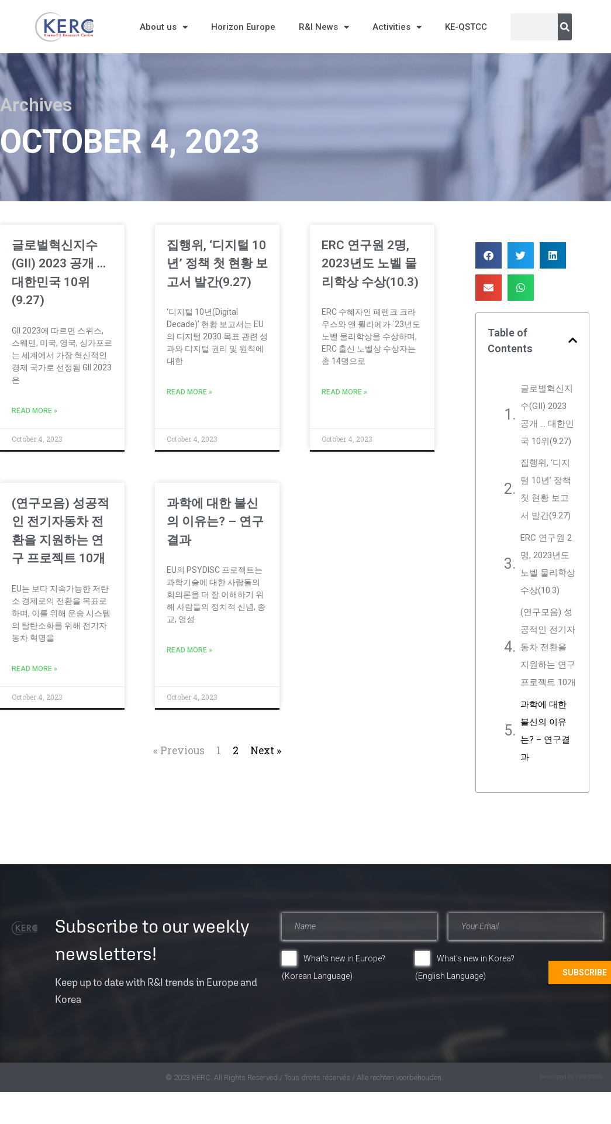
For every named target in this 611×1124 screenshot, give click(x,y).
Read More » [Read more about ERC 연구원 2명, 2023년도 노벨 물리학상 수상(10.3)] (344, 392)
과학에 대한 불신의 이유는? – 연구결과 (215, 521)
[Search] (565, 26)
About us (164, 27)
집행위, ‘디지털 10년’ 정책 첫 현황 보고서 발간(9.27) (217, 263)
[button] (488, 255)
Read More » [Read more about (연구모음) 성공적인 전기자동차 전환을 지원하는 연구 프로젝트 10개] (34, 669)
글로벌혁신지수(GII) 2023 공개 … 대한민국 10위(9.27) (547, 414)
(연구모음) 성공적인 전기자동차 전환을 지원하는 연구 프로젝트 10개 (548, 647)
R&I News (324, 27)
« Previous (179, 750)
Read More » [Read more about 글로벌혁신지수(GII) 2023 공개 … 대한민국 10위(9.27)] (34, 411)
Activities (397, 27)
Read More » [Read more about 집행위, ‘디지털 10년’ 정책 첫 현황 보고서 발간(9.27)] (189, 392)
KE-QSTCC (466, 27)
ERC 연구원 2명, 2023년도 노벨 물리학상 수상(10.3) (370, 263)
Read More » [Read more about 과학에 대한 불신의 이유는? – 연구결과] (189, 650)
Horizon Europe (243, 27)
